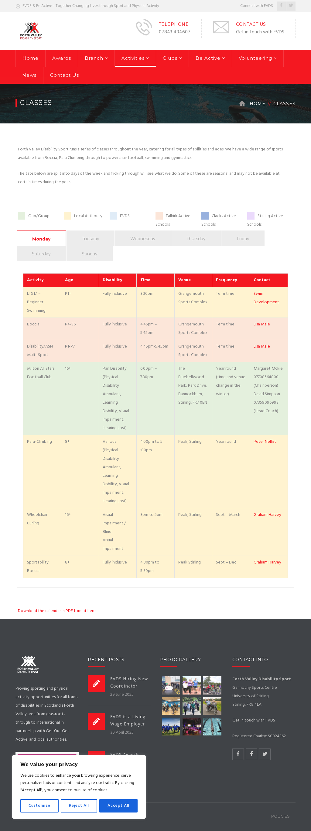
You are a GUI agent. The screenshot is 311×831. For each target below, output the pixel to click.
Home (30, 58)
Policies (280, 816)
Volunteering (255, 58)
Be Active (208, 58)
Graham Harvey (267, 514)
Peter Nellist (265, 441)
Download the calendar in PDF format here (57, 610)
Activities (133, 58)
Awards (61, 58)
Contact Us (64, 75)
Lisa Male (262, 324)
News (29, 75)
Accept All (119, 805)
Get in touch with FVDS (260, 32)
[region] (79, 787)
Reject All (79, 805)
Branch (94, 58)
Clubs (170, 58)
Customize (39, 805)
